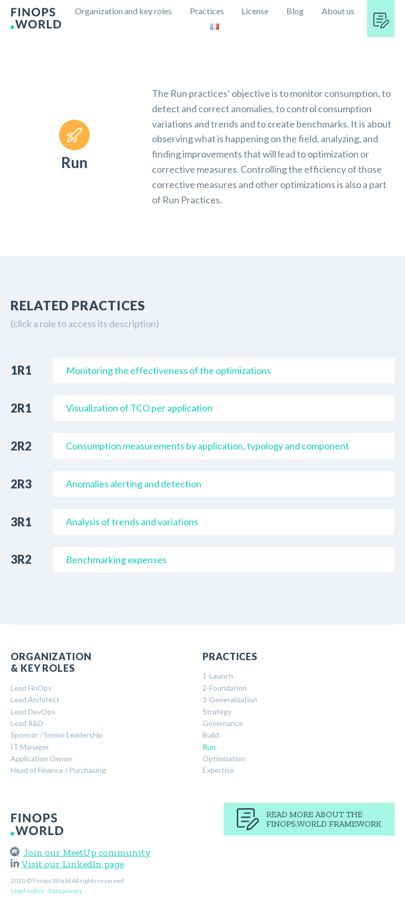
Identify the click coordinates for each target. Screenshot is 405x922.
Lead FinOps (31, 687)
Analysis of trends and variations (132, 521)
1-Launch (217, 675)
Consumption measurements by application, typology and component (207, 446)
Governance (222, 723)
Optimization (223, 758)
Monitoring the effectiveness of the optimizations (168, 370)
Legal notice (27, 891)
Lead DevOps (33, 711)
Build (210, 734)
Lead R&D (27, 723)
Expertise (218, 770)
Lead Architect (35, 699)
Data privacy (65, 891)
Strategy (217, 711)
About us (338, 11)
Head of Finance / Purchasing (58, 770)
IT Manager (30, 746)
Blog (295, 11)
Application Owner (42, 758)
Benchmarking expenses (116, 559)
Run (209, 746)
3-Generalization (229, 699)
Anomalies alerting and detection (133, 483)
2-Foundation (224, 687)
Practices (207, 11)
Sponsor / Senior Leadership (57, 734)
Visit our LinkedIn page (67, 864)
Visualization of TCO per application (139, 408)
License (255, 11)
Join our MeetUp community (81, 852)
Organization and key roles (123, 11)
